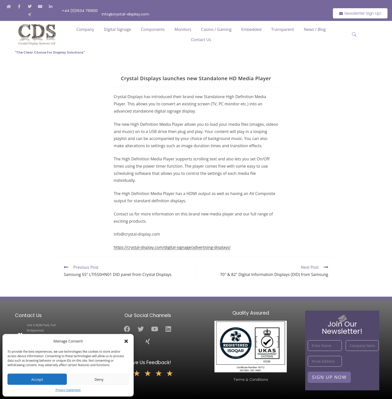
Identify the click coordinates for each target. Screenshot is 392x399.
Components (153, 29)
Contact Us (201, 39)
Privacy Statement (68, 390)
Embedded (251, 29)
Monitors (183, 29)
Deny (99, 379)
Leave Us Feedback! (147, 362)
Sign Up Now (329, 377)
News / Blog (315, 29)
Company (85, 29)
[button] (126, 341)
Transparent (282, 29)
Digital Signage (117, 29)
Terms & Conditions (250, 379)
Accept (37, 379)
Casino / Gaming (216, 29)
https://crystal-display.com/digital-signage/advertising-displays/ (172, 247)
